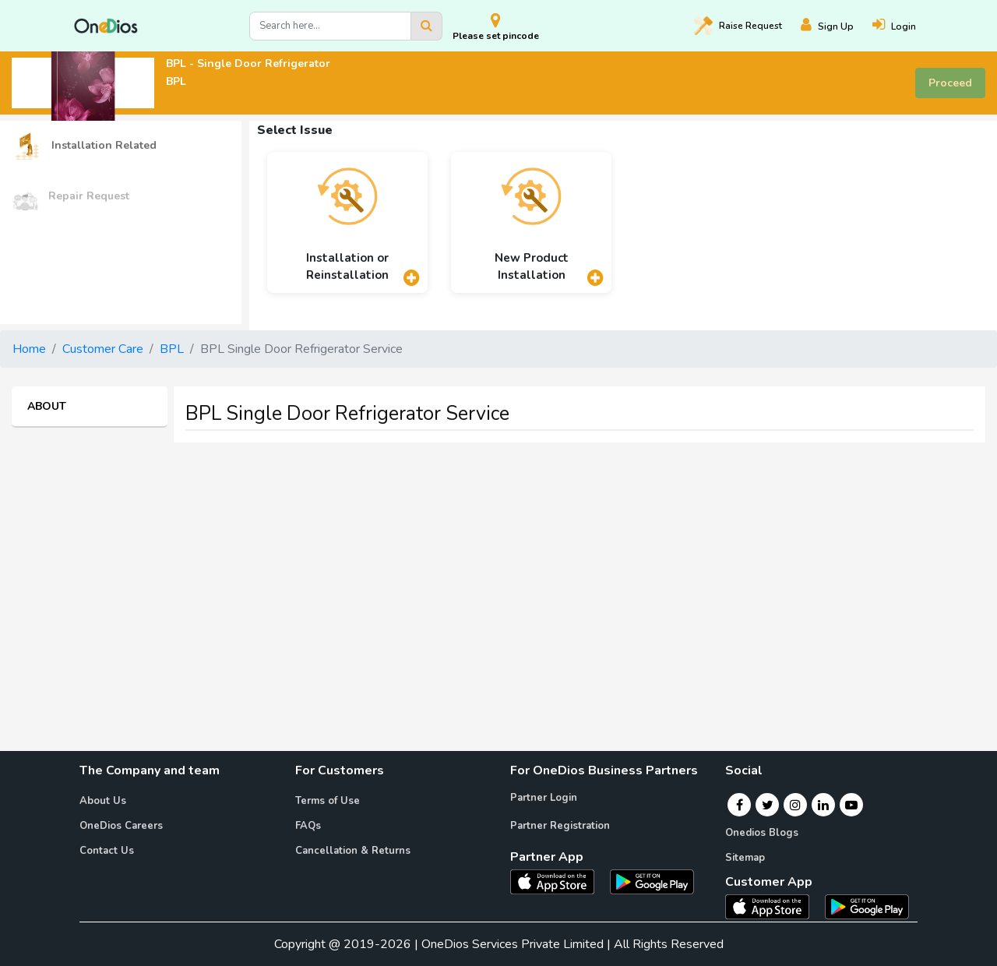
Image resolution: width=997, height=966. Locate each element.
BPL (172, 349)
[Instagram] (795, 805)
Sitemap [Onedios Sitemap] (745, 858)
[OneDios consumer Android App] (867, 906)
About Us (102, 801)
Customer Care (102, 349)
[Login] (903, 26)
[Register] (836, 26)
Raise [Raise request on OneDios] (738, 25)
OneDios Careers (121, 826)
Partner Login (543, 798)
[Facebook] (739, 805)
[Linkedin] (823, 805)
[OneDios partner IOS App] (558, 881)
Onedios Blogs (761, 833)
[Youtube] (851, 805)
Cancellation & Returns (352, 851)
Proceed (950, 83)
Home (29, 349)
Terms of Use (327, 801)
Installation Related (84, 146)
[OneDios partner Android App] (652, 881)
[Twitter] (767, 805)
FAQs (308, 826)
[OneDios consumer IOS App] (773, 906)
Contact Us (106, 851)
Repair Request (70, 196)
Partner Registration (560, 826)
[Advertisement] (498, 564)
